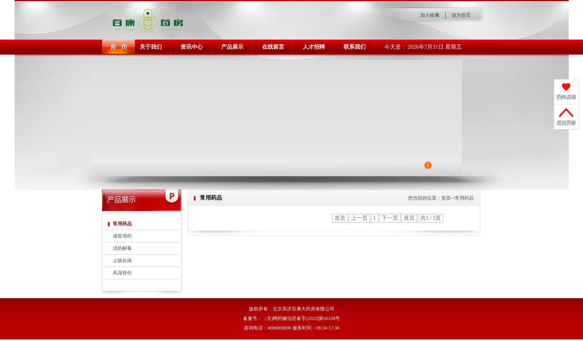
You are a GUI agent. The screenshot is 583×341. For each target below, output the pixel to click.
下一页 (390, 218)
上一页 (359, 218)
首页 (340, 218)
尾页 (409, 218)
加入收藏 (429, 15)
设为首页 (461, 15)
